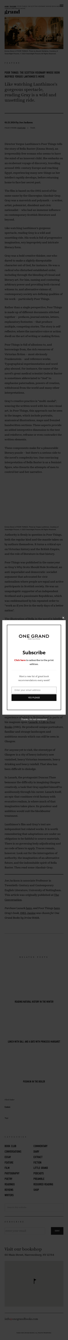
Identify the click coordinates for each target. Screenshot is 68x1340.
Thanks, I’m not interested (34, 719)
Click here (20, 660)
